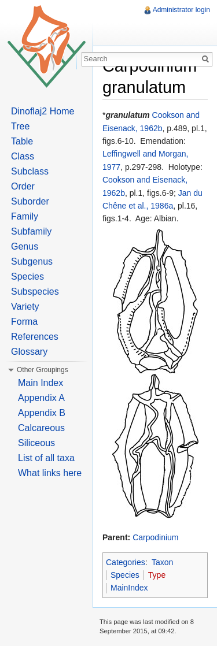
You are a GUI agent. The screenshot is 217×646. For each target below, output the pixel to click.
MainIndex (129, 587)
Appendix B (41, 413)
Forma (24, 321)
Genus (24, 246)
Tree (20, 126)
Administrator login (181, 10)
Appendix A (41, 398)
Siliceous (36, 443)
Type (156, 575)
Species (125, 575)
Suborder (30, 201)
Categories (125, 562)
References (34, 336)
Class (22, 156)
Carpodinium (155, 537)
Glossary (29, 352)
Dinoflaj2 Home (42, 111)
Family (24, 216)
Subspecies (35, 291)
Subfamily (31, 231)
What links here (50, 473)
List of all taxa (46, 458)
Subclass (30, 171)
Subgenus (32, 261)
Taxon (162, 562)
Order (23, 186)
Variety (25, 306)
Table (22, 141)
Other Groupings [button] (42, 370)
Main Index (40, 383)
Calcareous (41, 428)
